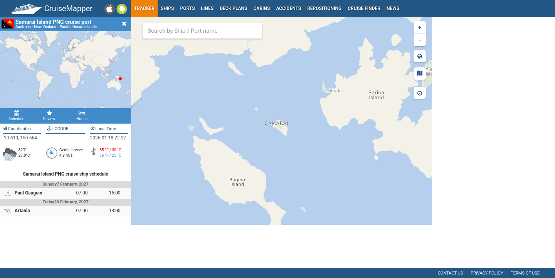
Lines (207, 8)
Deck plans (233, 8)
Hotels (82, 115)
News (393, 8)
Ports (187, 8)
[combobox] (202, 31)
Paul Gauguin (28, 193)
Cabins (261, 8)
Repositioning (324, 8)
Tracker (144, 8)
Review (49, 115)
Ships (167, 8)
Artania (22, 210)
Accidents (288, 8)
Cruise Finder (364, 8)
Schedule (16, 115)
